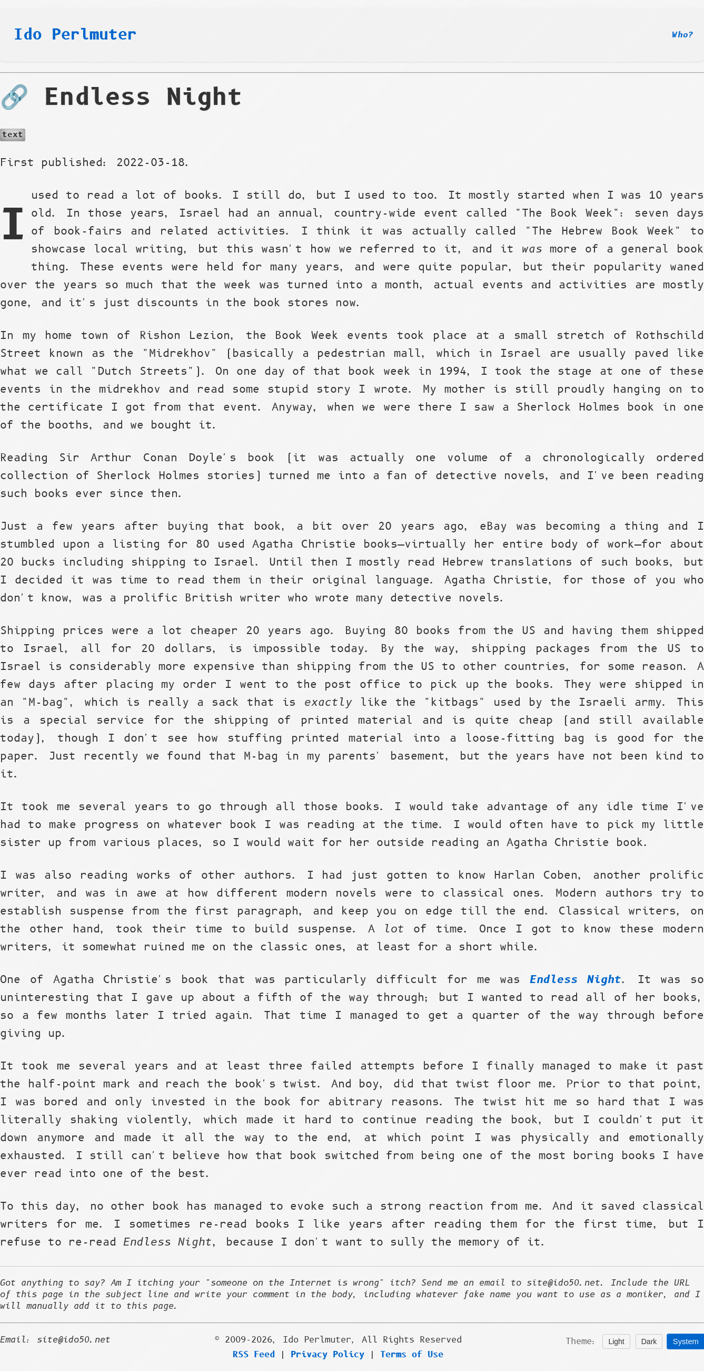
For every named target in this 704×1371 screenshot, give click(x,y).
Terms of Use (411, 1354)
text (12, 134)
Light (616, 1341)
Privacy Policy (327, 1354)
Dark (649, 1341)
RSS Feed (254, 1354)
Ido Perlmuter (75, 35)
